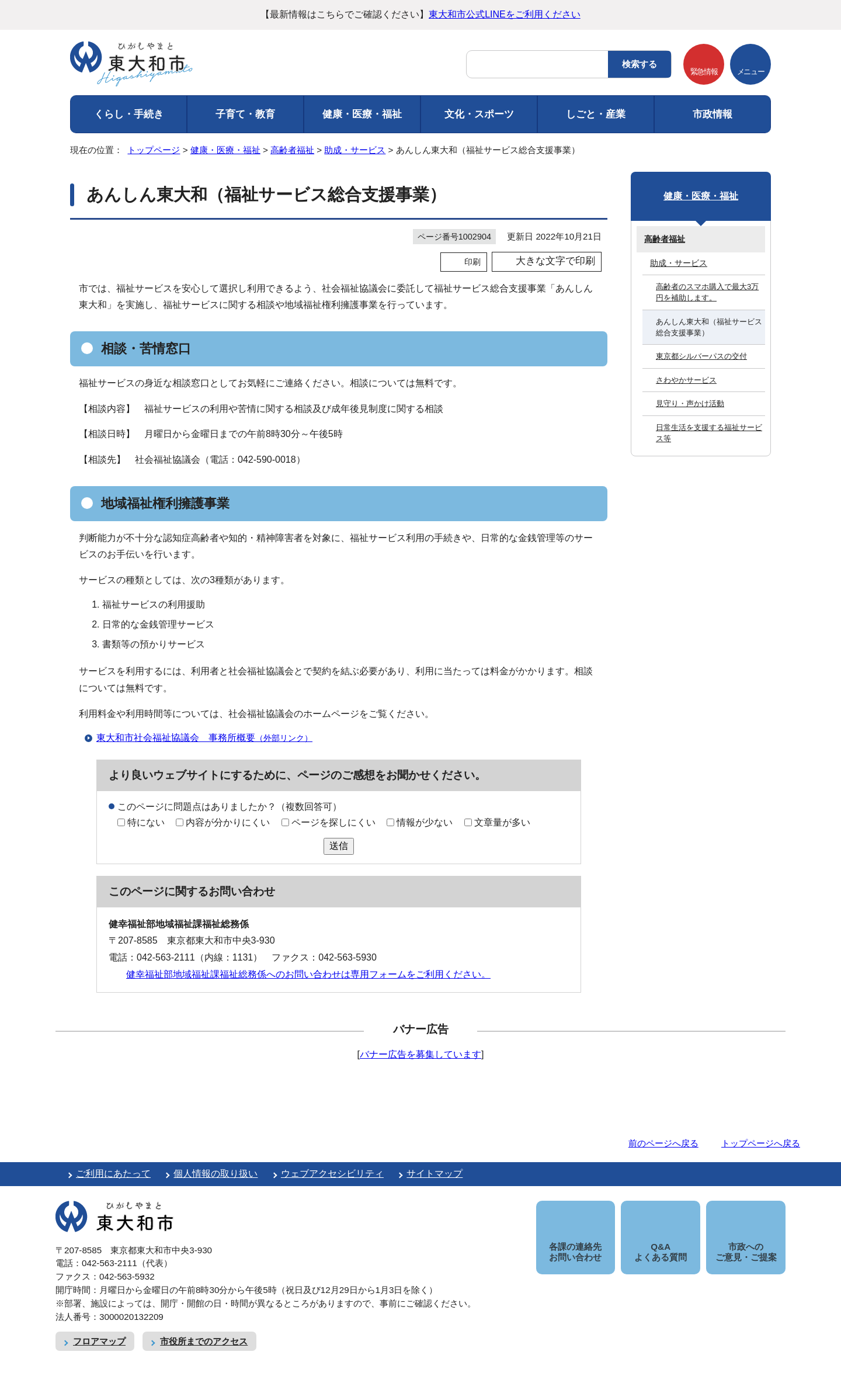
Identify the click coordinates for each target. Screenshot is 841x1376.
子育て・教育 (245, 114)
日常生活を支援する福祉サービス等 (709, 433)
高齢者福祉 (292, 150)
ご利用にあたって (113, 1174)
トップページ (153, 150)
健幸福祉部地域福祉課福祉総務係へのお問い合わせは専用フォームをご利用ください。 (308, 974)
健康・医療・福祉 (362, 114)
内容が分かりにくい (228, 822)
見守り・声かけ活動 (690, 403)
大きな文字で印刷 (555, 260)
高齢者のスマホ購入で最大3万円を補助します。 (707, 292)
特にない (146, 822)
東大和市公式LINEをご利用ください (505, 14)
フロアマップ (99, 1328)
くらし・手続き (129, 114)
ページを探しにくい (333, 822)
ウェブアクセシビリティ (332, 1174)
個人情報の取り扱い (215, 1174)
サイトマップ (434, 1174)
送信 (338, 846)
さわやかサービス (686, 380)
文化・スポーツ (479, 114)
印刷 (472, 261)
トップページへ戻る (760, 1143)
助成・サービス (354, 150)
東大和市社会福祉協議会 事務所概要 (209, 738)
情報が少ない (425, 822)
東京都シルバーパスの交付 (701, 356)
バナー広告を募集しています (420, 1054)
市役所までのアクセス (204, 1328)
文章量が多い (502, 822)
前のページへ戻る (663, 1143)
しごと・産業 (595, 114)
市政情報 (712, 114)
